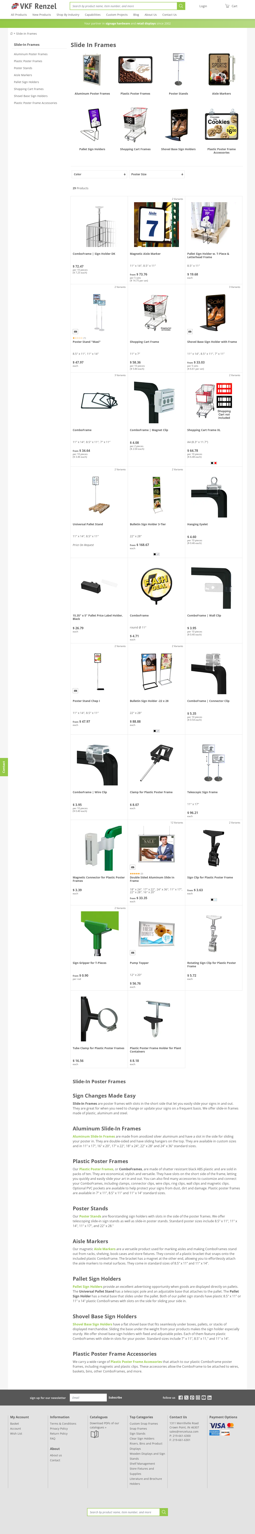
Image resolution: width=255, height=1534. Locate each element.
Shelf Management (142, 1463)
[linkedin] (209, 1397)
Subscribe (115, 1397)
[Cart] (231, 6)
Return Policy (59, 1433)
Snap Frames (138, 1428)
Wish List (16, 1433)
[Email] (88, 1398)
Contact (55, 1460)
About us (56, 1455)
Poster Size (157, 174)
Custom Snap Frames (144, 1423)
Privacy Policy (59, 1428)
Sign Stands (137, 1433)
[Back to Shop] (11, 33)
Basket (14, 1423)
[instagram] (197, 1397)
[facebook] (179, 1397)
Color (100, 174)
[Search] (123, 6)
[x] (186, 1397)
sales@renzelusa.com (184, 1431)
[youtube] (203, 1397)
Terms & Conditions (63, 1423)
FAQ (52, 1438)
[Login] (203, 6)
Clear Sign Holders (142, 1438)
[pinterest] (192, 1397)
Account (15, 1428)
